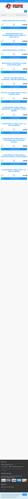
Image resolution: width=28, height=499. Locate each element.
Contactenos (4, 478)
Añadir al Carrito (15, 54)
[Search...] (12, 11)
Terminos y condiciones (16, 477)
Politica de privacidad (6, 477)
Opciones (4, 15)
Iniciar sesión (22, 1)
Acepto (24, 494)
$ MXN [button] (16, 1)
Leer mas (14, 473)
